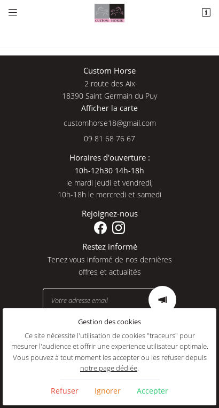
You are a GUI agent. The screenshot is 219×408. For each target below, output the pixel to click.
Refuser (65, 391)
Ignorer (108, 391)
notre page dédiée (108, 368)
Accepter (152, 391)
